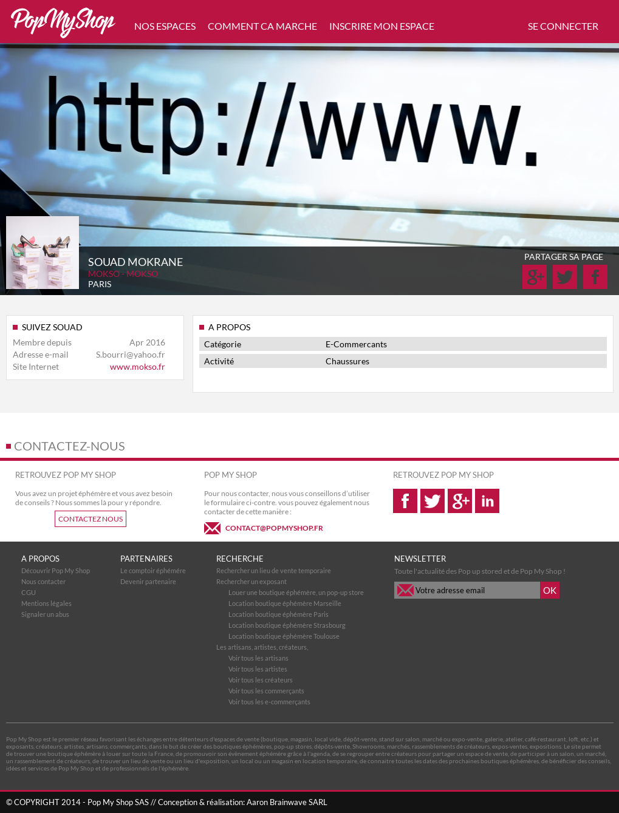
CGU (28, 592)
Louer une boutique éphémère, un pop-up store (296, 592)
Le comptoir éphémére (153, 570)
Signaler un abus (45, 614)
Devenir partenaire (148, 581)
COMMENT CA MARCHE (262, 26)
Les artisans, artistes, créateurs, (262, 647)
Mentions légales (46, 603)
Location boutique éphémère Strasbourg (287, 625)
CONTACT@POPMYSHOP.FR (274, 527)
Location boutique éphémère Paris (278, 614)
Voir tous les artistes (257, 669)
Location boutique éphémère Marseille (284, 603)
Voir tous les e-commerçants (269, 702)
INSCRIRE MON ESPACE (381, 26)
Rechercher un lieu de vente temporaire (273, 570)
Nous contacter (43, 581)
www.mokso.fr (137, 366)
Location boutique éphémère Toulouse (284, 636)
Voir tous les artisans (258, 658)
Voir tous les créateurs (260, 680)
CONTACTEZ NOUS (90, 518)
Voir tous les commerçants (266, 691)
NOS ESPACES (165, 26)
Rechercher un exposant (251, 581)
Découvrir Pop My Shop (55, 570)
